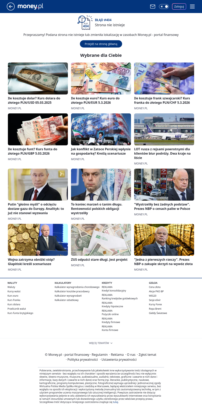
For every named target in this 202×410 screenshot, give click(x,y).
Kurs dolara (13, 304)
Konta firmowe (110, 330)
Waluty (11, 287)
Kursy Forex (155, 304)
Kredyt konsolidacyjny (114, 290)
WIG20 (152, 295)
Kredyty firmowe (111, 322)
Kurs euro (12, 295)
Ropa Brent (155, 308)
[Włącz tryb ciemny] (164, 6)
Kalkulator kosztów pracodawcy (72, 291)
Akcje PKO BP (156, 291)
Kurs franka (13, 300)
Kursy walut (14, 291)
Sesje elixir (155, 300)
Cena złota (155, 287)
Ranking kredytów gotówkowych (120, 298)
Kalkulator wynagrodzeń (68, 295)
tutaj (115, 402)
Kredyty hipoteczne (112, 306)
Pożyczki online (110, 314)
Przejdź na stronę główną (101, 44)
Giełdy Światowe (158, 313)
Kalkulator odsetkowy (67, 300)
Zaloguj (179, 6)
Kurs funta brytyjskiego (20, 313)
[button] (192, 6)
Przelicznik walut (16, 308)
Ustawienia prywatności (118, 359)
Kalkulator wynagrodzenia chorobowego (77, 287)
